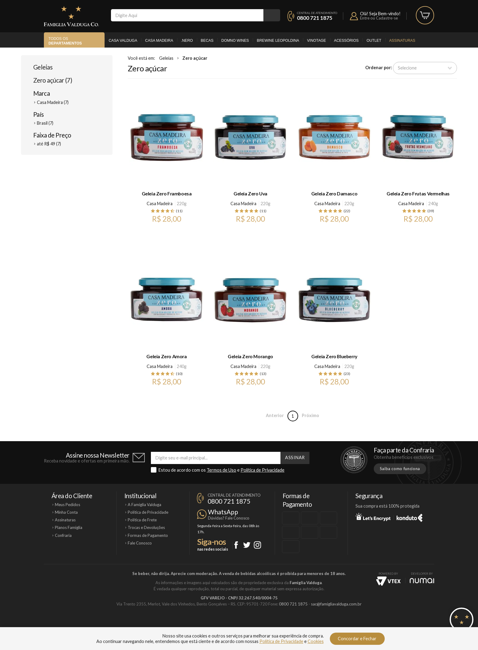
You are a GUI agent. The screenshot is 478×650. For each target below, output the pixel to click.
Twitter (247, 545)
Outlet (373, 40)
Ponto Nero (257, 625)
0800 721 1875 (314, 18)
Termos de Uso (221, 470)
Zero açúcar (194, 58)
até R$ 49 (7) (49, 143)
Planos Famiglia (68, 527)
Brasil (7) (45, 123)
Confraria (63, 535)
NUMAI (422, 580)
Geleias (42, 67)
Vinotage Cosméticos (330, 625)
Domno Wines (235, 40)
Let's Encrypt (373, 517)
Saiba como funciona (400, 468)
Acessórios (346, 40)
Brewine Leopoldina (278, 40)
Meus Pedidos (67, 504)
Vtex (388, 581)
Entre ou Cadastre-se (379, 18)
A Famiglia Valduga (144, 504)
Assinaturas (402, 40)
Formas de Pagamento (148, 535)
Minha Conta (66, 512)
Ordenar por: (378, 67)
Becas (207, 40)
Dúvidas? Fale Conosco (228, 518)
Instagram (257, 545)
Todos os (65, 41)
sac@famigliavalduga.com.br (336, 604)
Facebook (236, 545)
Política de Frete (142, 519)
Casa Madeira (159, 40)
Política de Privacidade (262, 470)
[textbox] (187, 15)
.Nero (187, 40)
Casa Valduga (123, 40)
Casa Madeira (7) (53, 102)
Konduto (410, 517)
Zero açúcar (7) (52, 80)
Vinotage (316, 40)
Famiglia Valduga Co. (71, 16)
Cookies (316, 641)
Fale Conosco (140, 543)
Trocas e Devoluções (146, 527)
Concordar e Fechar (357, 638)
